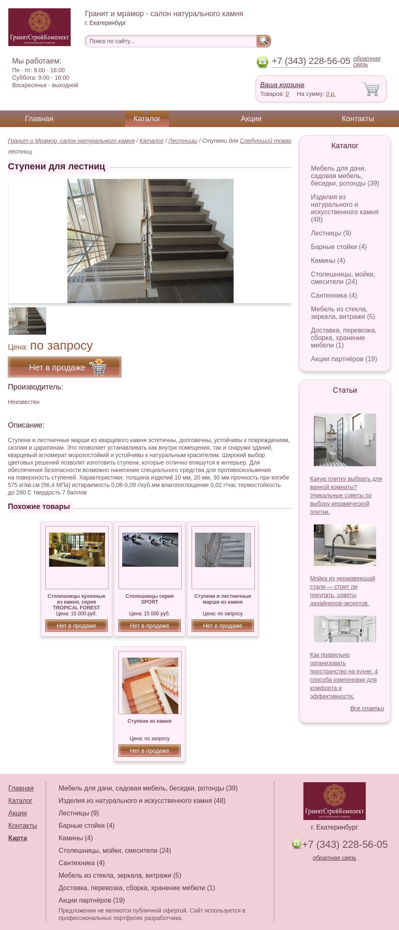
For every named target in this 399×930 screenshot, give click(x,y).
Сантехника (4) (334, 295)
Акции (251, 119)
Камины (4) (328, 260)
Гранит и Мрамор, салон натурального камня (71, 140)
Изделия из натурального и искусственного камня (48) (345, 208)
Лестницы (182, 140)
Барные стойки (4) (339, 246)
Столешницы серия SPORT (150, 599)
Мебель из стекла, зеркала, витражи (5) (343, 313)
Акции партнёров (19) (344, 358)
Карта (17, 838)
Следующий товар (265, 140)
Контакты (358, 119)
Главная (39, 119)
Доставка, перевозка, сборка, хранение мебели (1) (344, 338)
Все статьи (367, 708)
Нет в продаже (76, 625)
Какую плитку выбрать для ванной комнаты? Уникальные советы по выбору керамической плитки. (346, 495)
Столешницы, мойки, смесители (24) (343, 278)
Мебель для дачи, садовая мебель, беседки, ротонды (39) (345, 176)
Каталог (146, 119)
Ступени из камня (150, 721)
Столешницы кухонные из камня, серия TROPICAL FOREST (77, 602)
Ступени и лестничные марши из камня (223, 599)
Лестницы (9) (331, 233)
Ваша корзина (282, 84)
